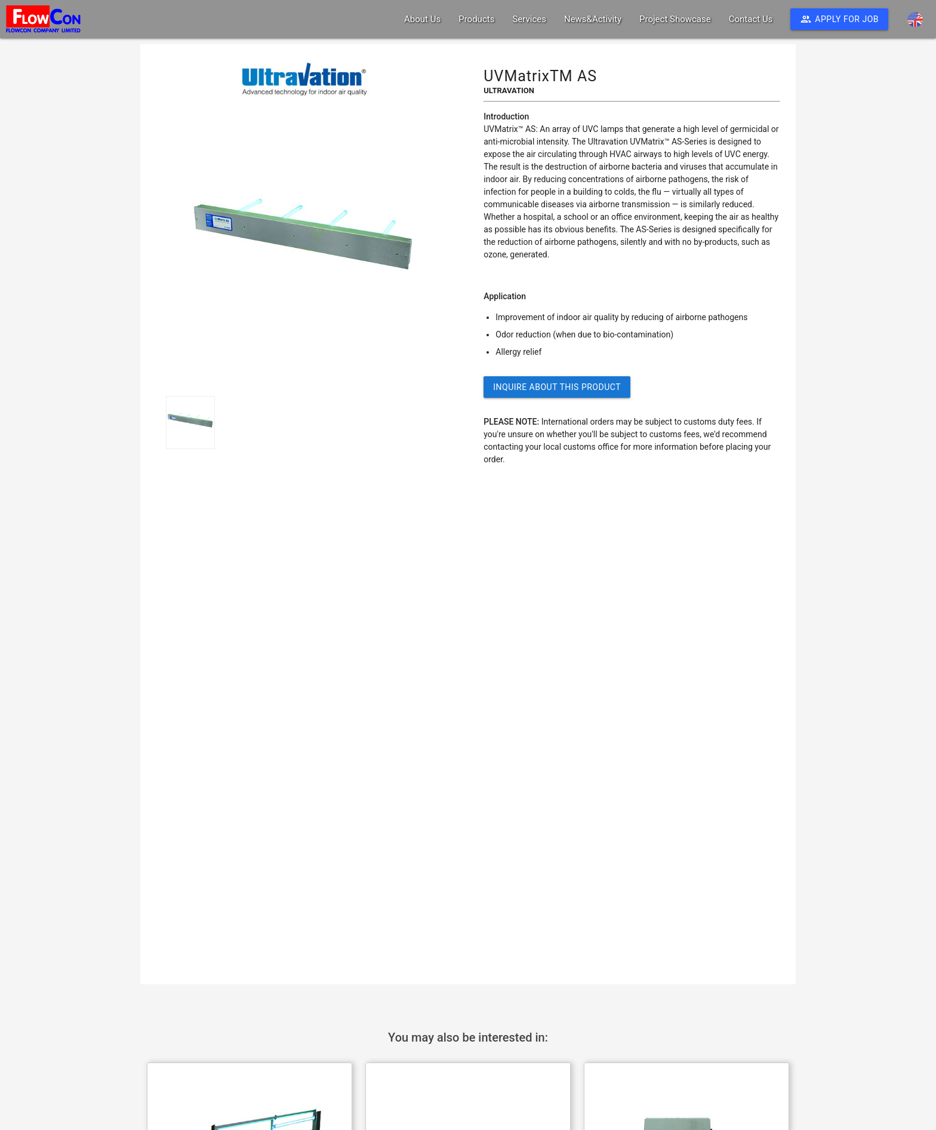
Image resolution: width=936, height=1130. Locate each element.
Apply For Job (839, 19)
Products (476, 19)
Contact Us (751, 19)
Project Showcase (675, 19)
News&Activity (592, 19)
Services (529, 19)
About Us (422, 19)
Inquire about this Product (557, 387)
